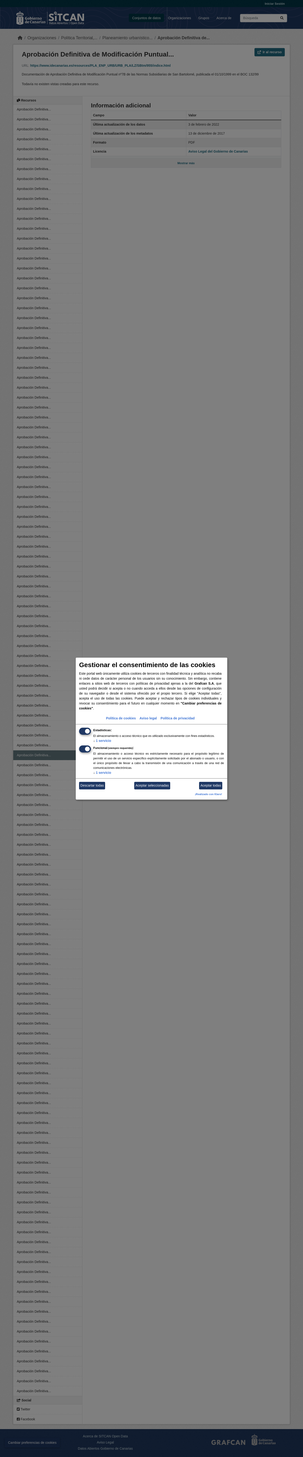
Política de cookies (121, 718)
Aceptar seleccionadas (152, 785)
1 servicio (102, 741)
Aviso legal (148, 718)
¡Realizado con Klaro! (208, 794)
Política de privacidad (177, 718)
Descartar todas (92, 785)
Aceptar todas (211, 785)
